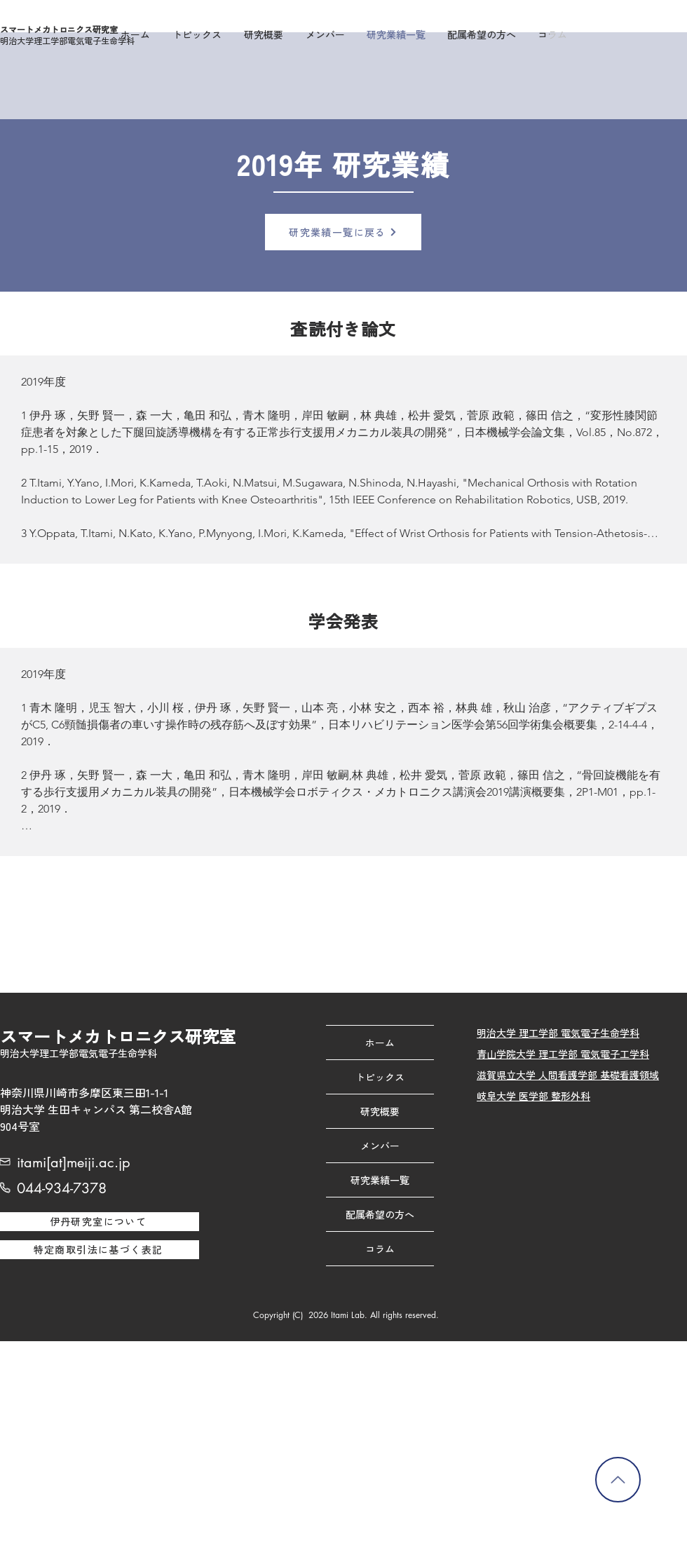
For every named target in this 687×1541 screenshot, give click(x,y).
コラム (380, 1249)
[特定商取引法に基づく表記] (99, 1249)
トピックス (379, 1077)
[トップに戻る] (618, 1479)
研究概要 (380, 1111)
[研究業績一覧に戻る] (343, 232)
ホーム (380, 1043)
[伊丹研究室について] (99, 1221)
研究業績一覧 (380, 1180)
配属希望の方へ (380, 1214)
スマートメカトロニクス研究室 (59, 29)
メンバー (380, 1146)
